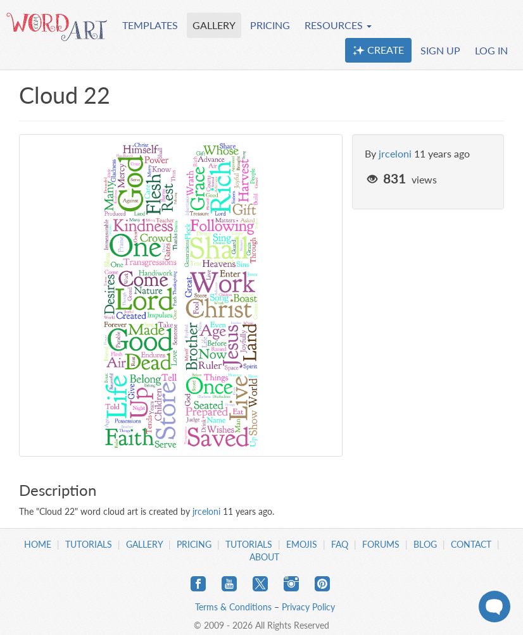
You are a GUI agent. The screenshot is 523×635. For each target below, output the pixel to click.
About (264, 557)
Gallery (144, 544)
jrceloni (395, 153)
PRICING (270, 25)
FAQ (339, 544)
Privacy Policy (308, 606)
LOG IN (491, 50)
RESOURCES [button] (338, 25)
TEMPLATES (150, 25)
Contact (471, 544)
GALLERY (214, 25)
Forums (381, 544)
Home (37, 544)
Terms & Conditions (233, 606)
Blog (425, 544)
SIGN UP (440, 50)
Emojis (301, 544)
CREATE (378, 50)
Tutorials (88, 544)
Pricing (194, 544)
